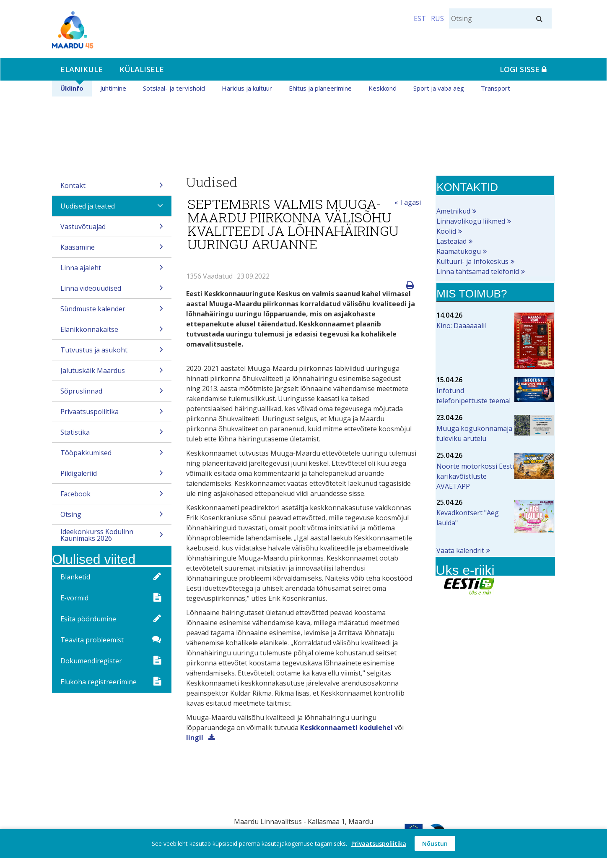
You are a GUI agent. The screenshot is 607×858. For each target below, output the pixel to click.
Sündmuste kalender (111, 311)
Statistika (111, 435)
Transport (495, 88)
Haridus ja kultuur (247, 88)
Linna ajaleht (111, 270)
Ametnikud (453, 211)
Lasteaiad (451, 241)
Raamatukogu (458, 251)
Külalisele (141, 69)
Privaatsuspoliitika (111, 414)
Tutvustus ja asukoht (111, 352)
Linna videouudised (111, 291)
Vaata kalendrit (460, 550)
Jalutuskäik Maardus (111, 373)
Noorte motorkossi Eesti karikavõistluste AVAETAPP (475, 476)
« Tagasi (407, 202)
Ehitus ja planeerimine (320, 88)
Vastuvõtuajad (111, 229)
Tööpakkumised (111, 455)
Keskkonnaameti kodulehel (346, 727)
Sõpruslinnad (111, 393)
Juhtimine (113, 88)
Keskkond (382, 88)
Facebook (111, 496)
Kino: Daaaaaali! (461, 325)
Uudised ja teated (111, 208)
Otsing (111, 517)
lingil (195, 737)
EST (420, 18)
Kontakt (111, 188)
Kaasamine (111, 250)
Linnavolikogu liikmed (470, 221)
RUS (437, 18)
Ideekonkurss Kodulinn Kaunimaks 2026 (111, 536)
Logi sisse (523, 69)
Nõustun (435, 844)
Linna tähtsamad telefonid (477, 271)
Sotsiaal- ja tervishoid (174, 88)
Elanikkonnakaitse (111, 332)
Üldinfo (71, 88)
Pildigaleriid (111, 476)
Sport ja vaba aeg (438, 88)
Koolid (446, 231)
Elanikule (81, 69)
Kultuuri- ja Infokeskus (472, 261)
